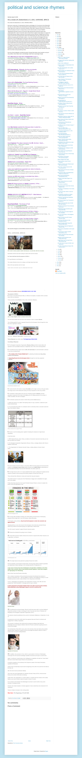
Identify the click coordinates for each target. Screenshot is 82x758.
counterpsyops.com (12, 557)
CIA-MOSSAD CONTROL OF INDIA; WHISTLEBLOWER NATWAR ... (65, 195)
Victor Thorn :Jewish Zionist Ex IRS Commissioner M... (65, 167)
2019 (58, 38)
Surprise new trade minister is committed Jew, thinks (23, 176)
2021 (58, 34)
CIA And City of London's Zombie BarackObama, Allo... (64, 232)
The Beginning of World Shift (21, 693)
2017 (58, 41)
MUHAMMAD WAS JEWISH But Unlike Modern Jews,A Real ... (66, 143)
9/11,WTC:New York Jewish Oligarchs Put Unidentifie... (65, 212)
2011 (58, 265)
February (60, 258)
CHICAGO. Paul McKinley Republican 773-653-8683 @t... (65, 198)
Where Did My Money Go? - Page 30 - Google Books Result (24, 91)
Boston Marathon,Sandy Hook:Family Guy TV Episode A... (65, 146)
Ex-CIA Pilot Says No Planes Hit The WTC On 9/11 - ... (65, 77)
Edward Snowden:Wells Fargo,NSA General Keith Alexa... (65, 224)
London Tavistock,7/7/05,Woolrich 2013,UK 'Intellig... (64, 80)
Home (29, 740)
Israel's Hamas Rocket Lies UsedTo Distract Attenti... (65, 182)
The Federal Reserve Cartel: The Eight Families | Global (23, 218)
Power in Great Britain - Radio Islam (19, 161)
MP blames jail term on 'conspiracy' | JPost (24, 183)
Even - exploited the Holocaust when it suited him (25, 127)
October (59, 52)
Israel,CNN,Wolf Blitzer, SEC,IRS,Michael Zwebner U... (64, 134)
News (19, 170)
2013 (58, 262)
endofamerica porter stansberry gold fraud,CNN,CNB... (65, 209)
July (59, 249)
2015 (58, 45)
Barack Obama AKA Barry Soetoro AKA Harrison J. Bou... (66, 120)
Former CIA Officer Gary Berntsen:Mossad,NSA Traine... (64, 128)
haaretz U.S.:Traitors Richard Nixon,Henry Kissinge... (63, 58)
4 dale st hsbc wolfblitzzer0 (63, 63)
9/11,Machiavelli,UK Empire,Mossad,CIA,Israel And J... (65, 101)
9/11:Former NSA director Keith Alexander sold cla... (64, 221)
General (27, 144)
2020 (58, 36)
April (59, 254)
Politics (22, 170)
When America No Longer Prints (15, 428)
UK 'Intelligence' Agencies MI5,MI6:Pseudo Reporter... (64, 83)
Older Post (48, 740)
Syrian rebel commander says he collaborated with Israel (20, 267)
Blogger (46, 751)
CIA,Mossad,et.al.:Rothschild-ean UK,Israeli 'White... (64, 123)
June (59, 251)
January (59, 259)
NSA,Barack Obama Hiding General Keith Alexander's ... (65, 104)
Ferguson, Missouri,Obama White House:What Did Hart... (64, 140)
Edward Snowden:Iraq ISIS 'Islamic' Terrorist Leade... (65, 218)
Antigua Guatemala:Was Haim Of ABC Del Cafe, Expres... (65, 204)
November (60, 50)
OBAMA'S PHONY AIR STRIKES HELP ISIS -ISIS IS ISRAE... (66, 165)
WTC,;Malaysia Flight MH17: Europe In (23, 56)
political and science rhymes (36, 7)
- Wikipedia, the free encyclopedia (22, 69)
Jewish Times (21, 177)
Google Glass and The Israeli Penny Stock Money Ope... (65, 241)
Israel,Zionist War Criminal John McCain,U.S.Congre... (64, 95)
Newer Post (10, 740)
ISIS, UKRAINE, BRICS (16, 233)
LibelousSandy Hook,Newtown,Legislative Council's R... (65, 91)
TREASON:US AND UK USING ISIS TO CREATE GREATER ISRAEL (66, 117)
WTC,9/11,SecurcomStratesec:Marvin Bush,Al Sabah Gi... (65, 74)
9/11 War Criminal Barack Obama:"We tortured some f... (65, 246)
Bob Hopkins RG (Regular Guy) (21, 93)
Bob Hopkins (10, 93)
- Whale (15, 103)
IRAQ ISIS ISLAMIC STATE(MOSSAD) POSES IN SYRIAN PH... (65, 173)
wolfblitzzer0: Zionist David (23, 154)
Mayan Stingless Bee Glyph (63, 159)
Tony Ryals (59, 271)
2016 (58, 43)
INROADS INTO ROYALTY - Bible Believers (24, 194)
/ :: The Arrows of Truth (19, 204)
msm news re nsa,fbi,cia (62, 184)
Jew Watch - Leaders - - (19, 115)
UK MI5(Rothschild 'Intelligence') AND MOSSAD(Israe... (65, 148)
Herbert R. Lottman (12, 85)
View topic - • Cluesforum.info (19, 336)
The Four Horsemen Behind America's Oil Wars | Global (23, 211)
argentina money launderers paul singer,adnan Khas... (64, 238)
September (60, 54)
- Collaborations (19, 117)
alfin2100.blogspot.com (13, 513)
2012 (58, 264)
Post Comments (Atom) (18, 743)
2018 (58, 40)
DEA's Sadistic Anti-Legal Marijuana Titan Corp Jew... (65, 151)
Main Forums (22, 144)
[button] (26, 70)
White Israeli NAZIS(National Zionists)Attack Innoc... (63, 176)
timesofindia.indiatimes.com (14, 385)
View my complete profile (60, 273)
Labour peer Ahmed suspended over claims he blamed (24, 169)
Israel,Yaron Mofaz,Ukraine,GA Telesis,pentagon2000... (64, 137)
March (59, 256)
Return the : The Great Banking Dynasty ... (23, 82)
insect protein (60, 109)
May (59, 252)
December (60, 48)
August (59, 55)
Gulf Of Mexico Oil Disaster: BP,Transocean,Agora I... (63, 157)
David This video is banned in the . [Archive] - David (26, 143)
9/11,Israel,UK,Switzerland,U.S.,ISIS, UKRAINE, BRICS (65, 131)
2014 (58, 47)
